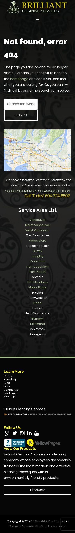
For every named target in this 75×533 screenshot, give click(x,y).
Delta (37, 303)
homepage (19, 79)
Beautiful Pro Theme (49, 521)
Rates (8, 376)
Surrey (37, 251)
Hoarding (10, 379)
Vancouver (37, 219)
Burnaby (37, 318)
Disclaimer (11, 393)
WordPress (48, 526)
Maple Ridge (37, 287)
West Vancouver (37, 230)
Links (7, 386)
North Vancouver (37, 225)
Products (37, 490)
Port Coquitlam (37, 266)
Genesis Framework (23, 526)
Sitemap (9, 396)
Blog (7, 383)
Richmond (37, 323)
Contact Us (11, 389)
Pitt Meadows (37, 282)
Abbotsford (37, 240)
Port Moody (37, 271)
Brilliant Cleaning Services (37, 7)
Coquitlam (37, 261)
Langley (37, 256)
